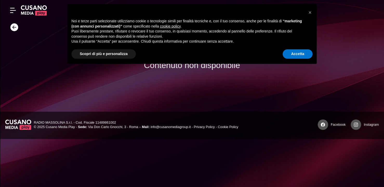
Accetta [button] (297, 54)
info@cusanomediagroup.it (170, 127)
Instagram (371, 124)
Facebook (338, 124)
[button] (310, 12)
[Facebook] (323, 124)
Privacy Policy (204, 127)
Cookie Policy (228, 127)
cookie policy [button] (170, 26)
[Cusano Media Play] (34, 10)
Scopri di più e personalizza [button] (104, 54)
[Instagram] (356, 124)
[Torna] (13, 29)
